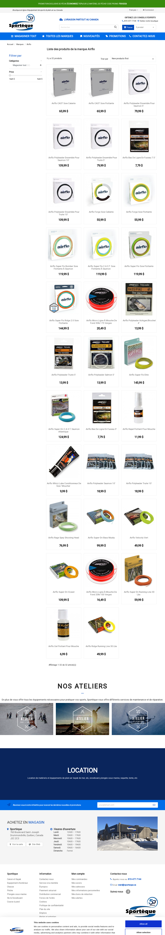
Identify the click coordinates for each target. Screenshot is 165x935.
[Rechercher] (88, 27)
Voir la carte (17, 844)
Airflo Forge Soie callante (101, 212)
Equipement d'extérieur (17, 883)
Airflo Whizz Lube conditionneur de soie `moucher (64, 484)
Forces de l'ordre (47, 898)
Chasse (10, 886)
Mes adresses (78, 886)
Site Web (36, 844)
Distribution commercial (50, 894)
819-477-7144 (130, 21)
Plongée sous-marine (17, 894)
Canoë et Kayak (14, 879)
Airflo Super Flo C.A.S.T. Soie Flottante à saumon (101, 267)
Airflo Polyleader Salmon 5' (101, 374)
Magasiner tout (25, 36)
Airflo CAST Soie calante (64, 103)
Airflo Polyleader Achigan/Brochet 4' (139, 321)
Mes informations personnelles (86, 890)
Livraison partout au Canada (81, 19)
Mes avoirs (77, 883)
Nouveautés (91, 36)
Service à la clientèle (48, 883)
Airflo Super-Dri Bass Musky (101, 537)
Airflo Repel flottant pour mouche (139, 429)
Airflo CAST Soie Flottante (101, 103)
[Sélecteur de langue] (134, 10)
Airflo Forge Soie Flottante (139, 212)
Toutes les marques (59, 36)
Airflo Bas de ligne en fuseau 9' (101, 429)
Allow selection (143, 916)
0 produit (145, 27)
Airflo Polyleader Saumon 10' (101, 483)
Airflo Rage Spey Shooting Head (63, 537)
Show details (135, 930)
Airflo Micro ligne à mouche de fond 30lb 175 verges (101, 321)
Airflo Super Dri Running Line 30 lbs (139, 593)
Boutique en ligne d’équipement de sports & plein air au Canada (38, 10)
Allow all (143, 907)
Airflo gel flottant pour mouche (63, 646)
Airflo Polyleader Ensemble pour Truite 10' (63, 213)
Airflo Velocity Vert (139, 537)
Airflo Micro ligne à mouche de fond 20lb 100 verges (101, 593)
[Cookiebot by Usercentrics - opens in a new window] (16, 930)
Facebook (128, 891)
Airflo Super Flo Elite (139, 374)
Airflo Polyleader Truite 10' (139, 483)
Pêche (10, 890)
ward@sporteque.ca (127, 885)
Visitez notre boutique (148, 21)
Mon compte (78, 873)
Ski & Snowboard (14, 898)
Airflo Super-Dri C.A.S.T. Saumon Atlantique (64, 430)
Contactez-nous (46, 879)
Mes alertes (77, 898)
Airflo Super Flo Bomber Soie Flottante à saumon (64, 267)
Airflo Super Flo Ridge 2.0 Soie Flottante (64, 321)
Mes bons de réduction (82, 894)
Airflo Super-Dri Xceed (63, 592)
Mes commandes (79, 879)
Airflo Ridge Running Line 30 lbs (101, 646)
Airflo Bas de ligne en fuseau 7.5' (139, 157)
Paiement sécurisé (47, 890)
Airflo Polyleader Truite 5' (64, 374)
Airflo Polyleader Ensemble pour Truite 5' (101, 158)
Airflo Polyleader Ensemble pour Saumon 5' (139, 104)
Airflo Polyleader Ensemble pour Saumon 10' (63, 158)
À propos (43, 886)
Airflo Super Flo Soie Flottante (139, 266)
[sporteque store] (127, 834)
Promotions (117, 36)
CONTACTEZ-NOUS (143, 36)
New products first (133, 58)
